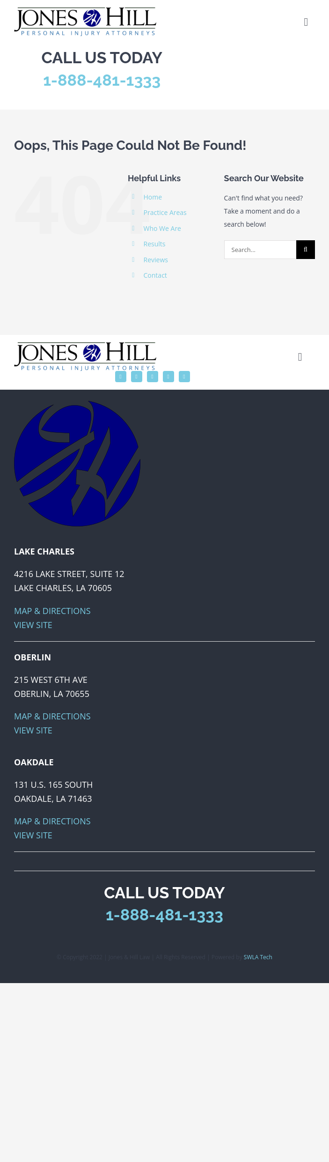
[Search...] (260, 249)
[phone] (184, 376)
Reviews (156, 259)
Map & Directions (52, 610)
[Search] (305, 249)
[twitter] (136, 376)
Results (155, 243)
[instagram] (152, 376)
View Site (33, 624)
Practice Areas (165, 212)
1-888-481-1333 (102, 80)
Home (153, 196)
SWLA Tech (258, 957)
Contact (155, 275)
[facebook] (120, 376)
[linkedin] (168, 376)
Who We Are (162, 228)
